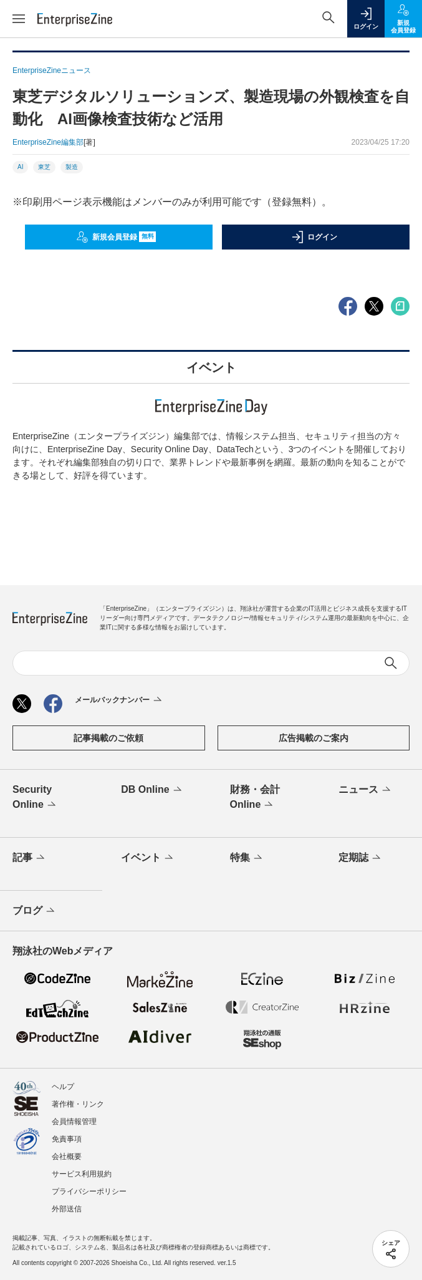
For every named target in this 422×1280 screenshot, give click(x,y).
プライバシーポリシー (89, 1191)
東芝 (44, 166)
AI (20, 166)
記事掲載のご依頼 (108, 738)
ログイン (314, 237)
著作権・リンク (78, 1104)
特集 (247, 858)
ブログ (34, 911)
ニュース (365, 790)
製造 (71, 166)
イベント (148, 858)
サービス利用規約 (82, 1174)
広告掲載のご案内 (313, 738)
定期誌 (360, 858)
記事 (29, 858)
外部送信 (67, 1209)
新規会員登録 (116, 237)
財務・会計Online (255, 798)
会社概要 (67, 1156)
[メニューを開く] (18, 18)
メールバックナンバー (119, 700)
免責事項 (67, 1139)
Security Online (35, 798)
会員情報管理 (74, 1121)
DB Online (152, 790)
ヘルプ (63, 1086)
